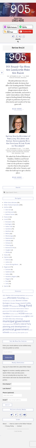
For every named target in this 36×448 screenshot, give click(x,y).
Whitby (7, 252)
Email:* (15, 399)
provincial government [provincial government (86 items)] (16, 329)
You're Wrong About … (12, 264)
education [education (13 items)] (6, 308)
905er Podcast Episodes (19, 76)
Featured (7, 217)
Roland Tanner (10, 214)
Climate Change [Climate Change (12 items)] (15, 303)
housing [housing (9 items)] (23, 316)
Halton (9, 151)
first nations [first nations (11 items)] (13, 311)
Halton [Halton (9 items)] (26, 311)
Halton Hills (9, 226)
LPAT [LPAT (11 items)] (31, 316)
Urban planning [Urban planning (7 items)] (13, 332)
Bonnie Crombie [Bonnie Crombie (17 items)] (21, 300)
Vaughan (8, 250)
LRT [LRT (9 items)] (4, 319)
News (6, 255)
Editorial (8, 260)
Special (6, 286)
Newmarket (9, 238)
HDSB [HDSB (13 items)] (27, 313)
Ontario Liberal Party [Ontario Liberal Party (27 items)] (22, 324)
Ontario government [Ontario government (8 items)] (8, 324)
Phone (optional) (8, 392)
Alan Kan (8, 210)
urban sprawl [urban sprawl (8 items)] (20, 332)
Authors (6, 207)
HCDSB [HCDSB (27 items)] (21, 313)
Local (5, 219)
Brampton (8, 222)
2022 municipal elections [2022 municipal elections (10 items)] (18, 295)
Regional (24, 77)
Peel (13, 153)
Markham (8, 231)
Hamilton (8, 229)
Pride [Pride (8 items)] (28, 327)
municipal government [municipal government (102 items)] (16, 321)
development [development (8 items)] (15, 306)
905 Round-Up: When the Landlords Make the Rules (18, 70)
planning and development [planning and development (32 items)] (14, 326)
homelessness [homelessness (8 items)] (16, 316)
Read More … (18, 109)
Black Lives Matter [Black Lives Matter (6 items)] (11, 300)
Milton (7, 233)
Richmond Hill (9, 247)
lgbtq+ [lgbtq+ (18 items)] (27, 316)
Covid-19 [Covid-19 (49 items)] (7, 305)
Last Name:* (7, 388)
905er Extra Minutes (10, 202)
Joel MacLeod (9, 212)
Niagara (26, 151)
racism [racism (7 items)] (30, 330)
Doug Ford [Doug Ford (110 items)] (25, 305)
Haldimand (26, 150)
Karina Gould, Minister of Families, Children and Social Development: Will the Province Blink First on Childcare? (18, 141)
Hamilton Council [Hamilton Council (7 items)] (14, 313)
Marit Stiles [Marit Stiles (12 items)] (8, 319)
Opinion (6, 257)
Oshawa (7, 243)
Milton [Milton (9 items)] (14, 319)
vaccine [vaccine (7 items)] (26, 332)
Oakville (7, 240)
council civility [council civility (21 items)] (25, 303)
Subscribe (8, 357)
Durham (19, 150)
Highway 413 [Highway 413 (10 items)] (9, 316)
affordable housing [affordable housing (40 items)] (16, 297)
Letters (7, 262)
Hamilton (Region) (17, 151)
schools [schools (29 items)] (6, 332)
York (22, 153)
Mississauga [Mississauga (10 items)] (19, 319)
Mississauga (9, 236)
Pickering (8, 245)
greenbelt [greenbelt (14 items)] (20, 311)
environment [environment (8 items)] (12, 308)
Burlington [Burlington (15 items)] (6, 303)
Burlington (8, 224)
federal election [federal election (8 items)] (20, 308)
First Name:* (7, 384)
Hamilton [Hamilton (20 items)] (6, 313)
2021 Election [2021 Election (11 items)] (7, 295)
